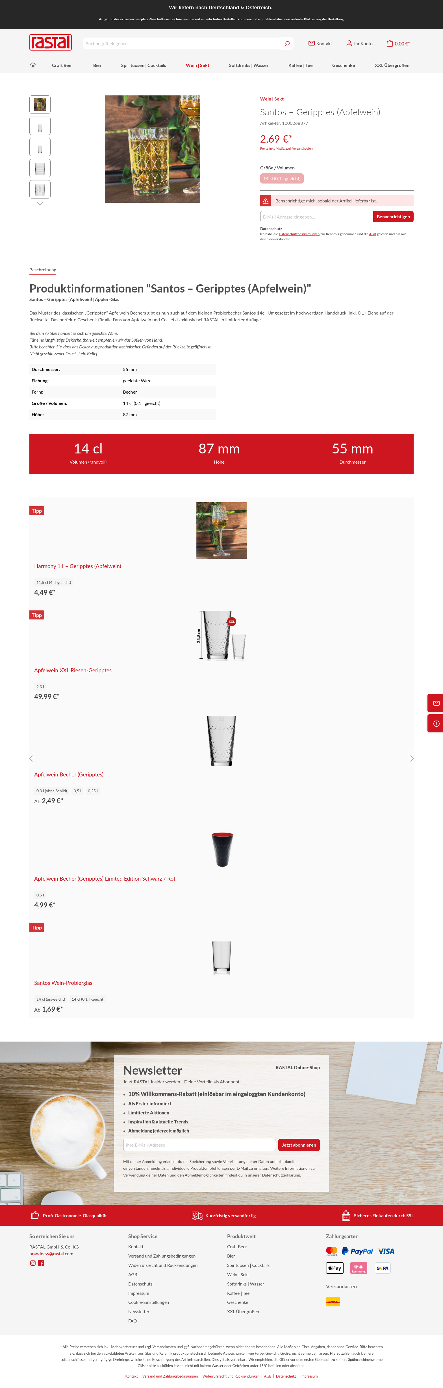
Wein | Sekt (238, 1274)
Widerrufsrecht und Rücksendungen (162, 1265)
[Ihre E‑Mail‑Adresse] (199, 1145)
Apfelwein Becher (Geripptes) (69, 774)
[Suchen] (287, 43)
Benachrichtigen (393, 216)
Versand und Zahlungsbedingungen (162, 1255)
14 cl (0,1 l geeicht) (282, 178)
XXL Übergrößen (243, 1311)
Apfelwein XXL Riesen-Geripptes (73, 670)
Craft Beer (237, 1246)
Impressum (138, 1293)
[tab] (42, 270)
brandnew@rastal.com (51, 1253)
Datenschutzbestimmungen (299, 234)
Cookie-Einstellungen (148, 1302)
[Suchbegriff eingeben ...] (182, 43)
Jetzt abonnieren (299, 1144)
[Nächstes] (40, 202)
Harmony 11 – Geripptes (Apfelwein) (77, 566)
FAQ (132, 1320)
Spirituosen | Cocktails (248, 1265)
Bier (231, 1255)
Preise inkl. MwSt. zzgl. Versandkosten (286, 148)
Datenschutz (140, 1283)
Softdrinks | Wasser (245, 1283)
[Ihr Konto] (359, 43)
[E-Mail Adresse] (316, 216)
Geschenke (237, 1302)
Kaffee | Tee (238, 1293)
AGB (372, 234)
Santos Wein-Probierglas (63, 983)
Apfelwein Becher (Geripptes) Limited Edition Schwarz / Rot (104, 879)
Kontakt (136, 1246)
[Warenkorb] (398, 43)
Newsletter (138, 1311)
